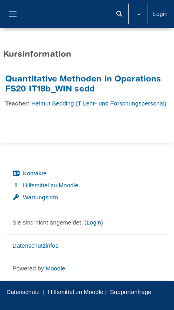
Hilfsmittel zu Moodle (45, 185)
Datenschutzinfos (35, 245)
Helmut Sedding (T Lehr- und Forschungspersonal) (98, 103)
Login (160, 14)
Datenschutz (23, 292)
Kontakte (29, 173)
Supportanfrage (130, 292)
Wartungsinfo (35, 197)
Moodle (55, 268)
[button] (119, 14)
